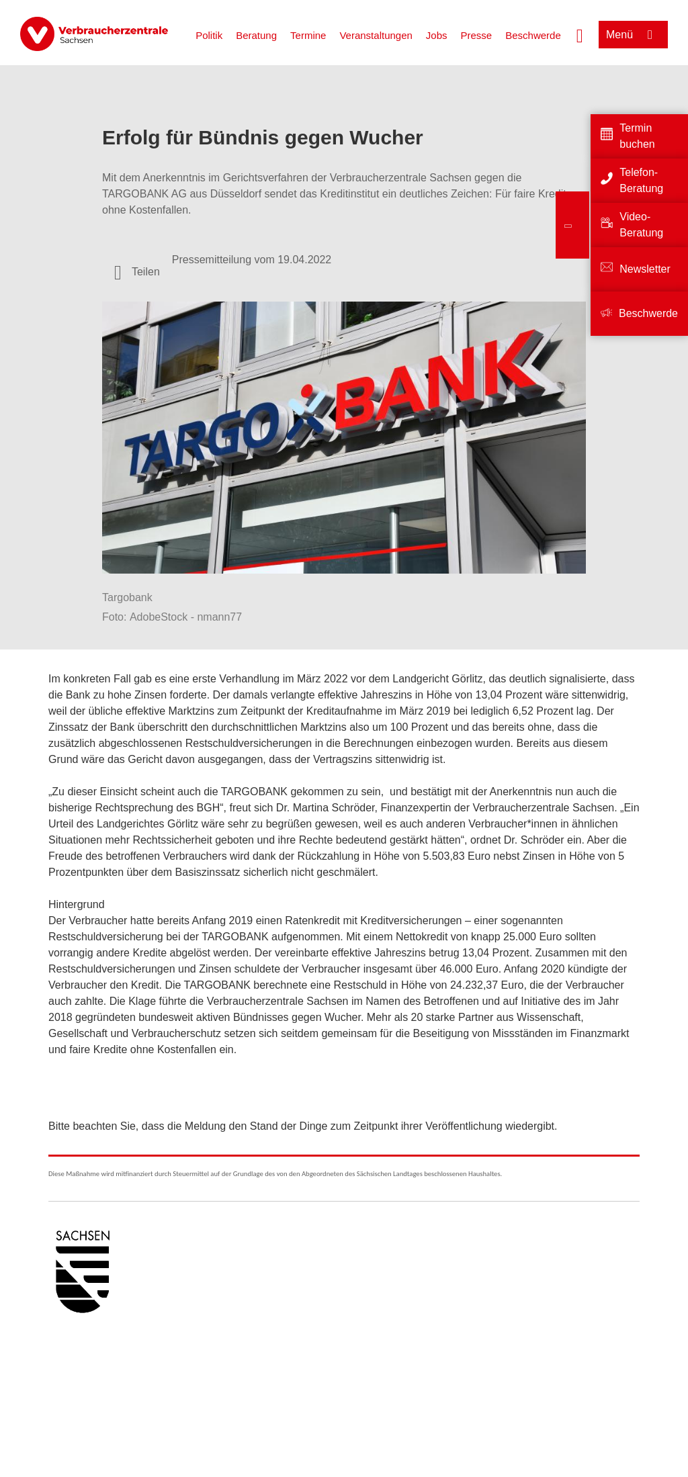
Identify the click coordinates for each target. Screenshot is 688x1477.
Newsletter (645, 269)
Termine (308, 35)
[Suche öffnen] (579, 34)
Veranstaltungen (375, 35)
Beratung (256, 35)
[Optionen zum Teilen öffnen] (137, 272)
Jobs (436, 35)
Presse (476, 35)
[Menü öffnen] (633, 34)
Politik (209, 35)
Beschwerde (533, 35)
